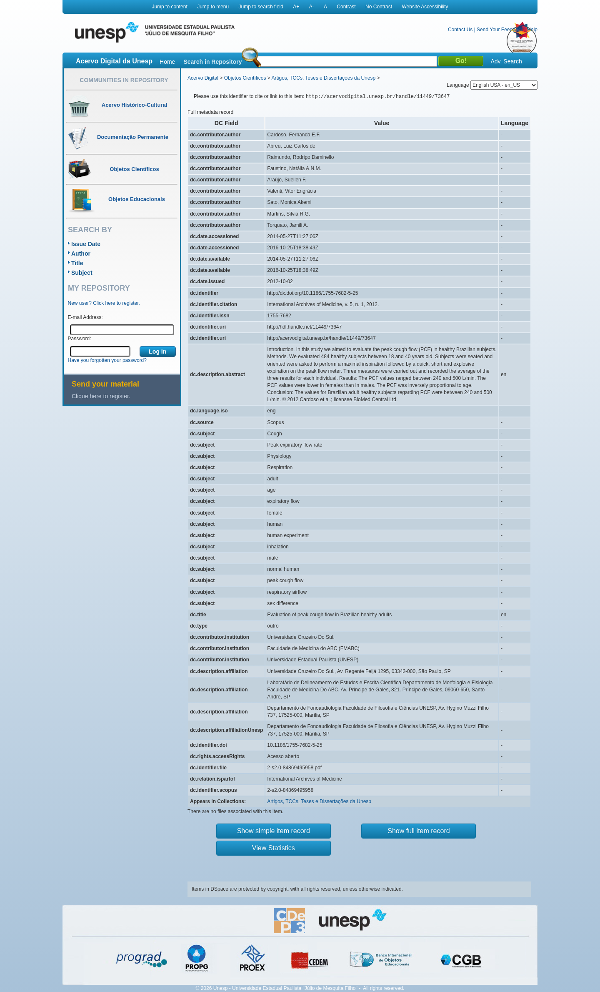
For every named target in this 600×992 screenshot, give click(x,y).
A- (311, 7)
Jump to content (169, 7)
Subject (81, 272)
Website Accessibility (425, 7)
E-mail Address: (85, 317)
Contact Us (460, 30)
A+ (296, 7)
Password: (79, 339)
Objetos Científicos (245, 78)
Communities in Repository (124, 80)
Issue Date (85, 244)
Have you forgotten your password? (107, 360)
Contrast (346, 7)
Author (80, 253)
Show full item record (419, 830)
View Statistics (273, 847)
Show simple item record (273, 830)
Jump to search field (261, 7)
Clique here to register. (101, 396)
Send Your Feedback (500, 30)
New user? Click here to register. (104, 303)
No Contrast (378, 7)
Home (167, 61)
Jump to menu (213, 7)
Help (532, 30)
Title (77, 263)
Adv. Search (506, 61)
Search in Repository (212, 61)
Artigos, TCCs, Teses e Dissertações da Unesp (323, 78)
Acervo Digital (203, 78)
